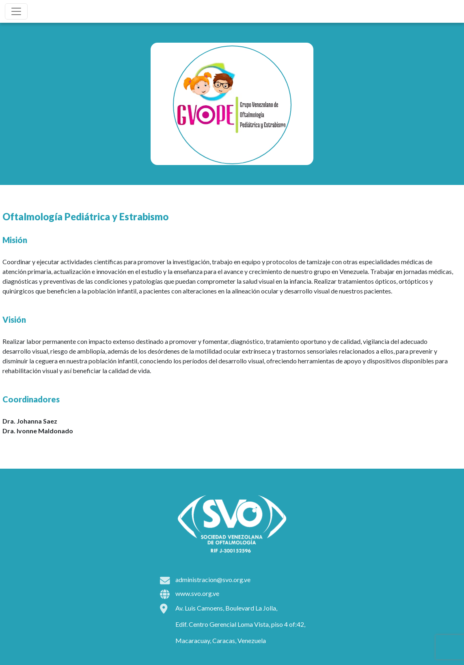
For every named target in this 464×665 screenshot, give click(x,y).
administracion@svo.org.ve (212, 579)
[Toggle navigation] (16, 11)
